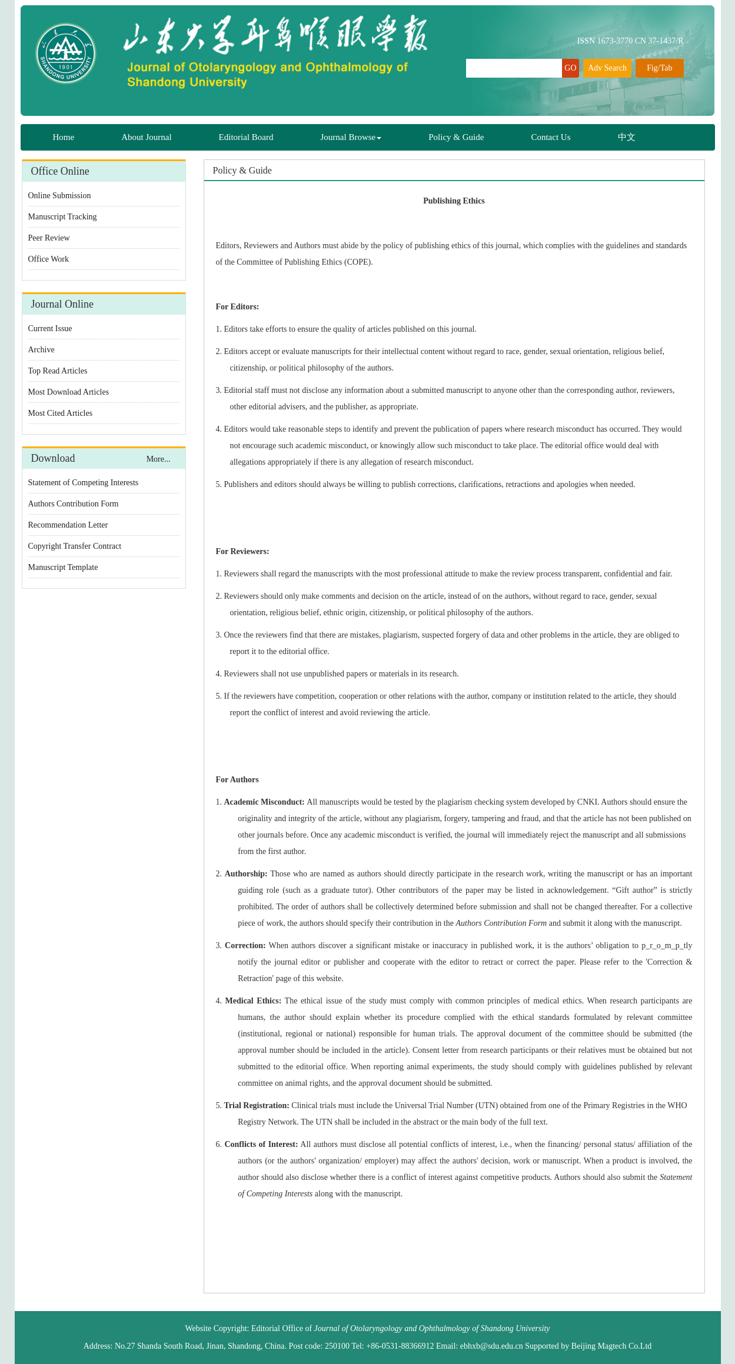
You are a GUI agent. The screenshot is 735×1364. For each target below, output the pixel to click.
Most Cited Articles (60, 413)
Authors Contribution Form (73, 503)
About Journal (146, 137)
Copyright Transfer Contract (75, 546)
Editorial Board (246, 137)
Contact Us (550, 137)
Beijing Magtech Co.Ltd (611, 1346)
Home (64, 137)
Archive (41, 349)
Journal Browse (351, 137)
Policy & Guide (456, 137)
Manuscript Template (63, 567)
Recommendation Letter (68, 525)
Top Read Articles (58, 370)
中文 (627, 137)
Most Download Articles (68, 392)
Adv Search (607, 68)
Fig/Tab (659, 68)
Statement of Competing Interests (83, 482)
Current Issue (50, 328)
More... (159, 459)
